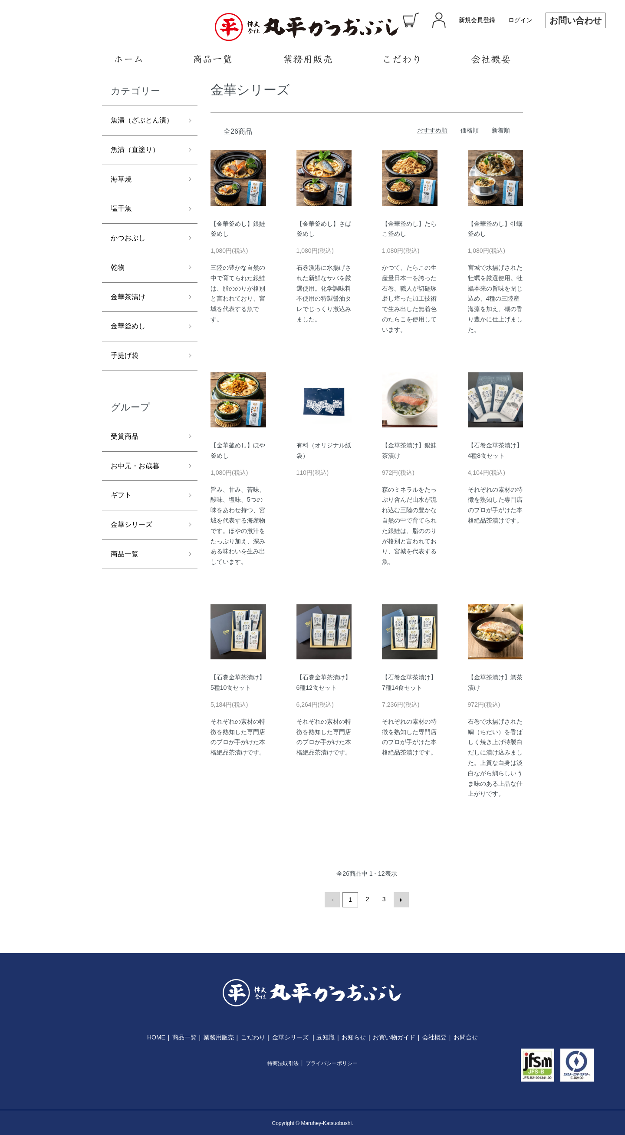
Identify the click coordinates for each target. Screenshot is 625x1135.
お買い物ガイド (394, 1035)
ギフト (122, 528)
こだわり (253, 1035)
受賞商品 (126, 466)
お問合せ (466, 1035)
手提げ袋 (126, 383)
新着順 (501, 130)
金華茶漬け (130, 321)
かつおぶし (130, 259)
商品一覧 (126, 590)
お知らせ (354, 1035)
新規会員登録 (477, 20)
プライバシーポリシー (332, 1062)
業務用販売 (219, 1035)
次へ (400, 899)
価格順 (470, 130)
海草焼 (122, 196)
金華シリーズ (134, 559)
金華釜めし (130, 352)
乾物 (118, 290)
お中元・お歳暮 (138, 497)
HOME (156, 1035)
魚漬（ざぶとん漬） (138, 128)
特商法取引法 (283, 1062)
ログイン (520, 20)
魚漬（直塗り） (138, 166)
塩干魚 (122, 228)
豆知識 (325, 1035)
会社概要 (434, 1035)
